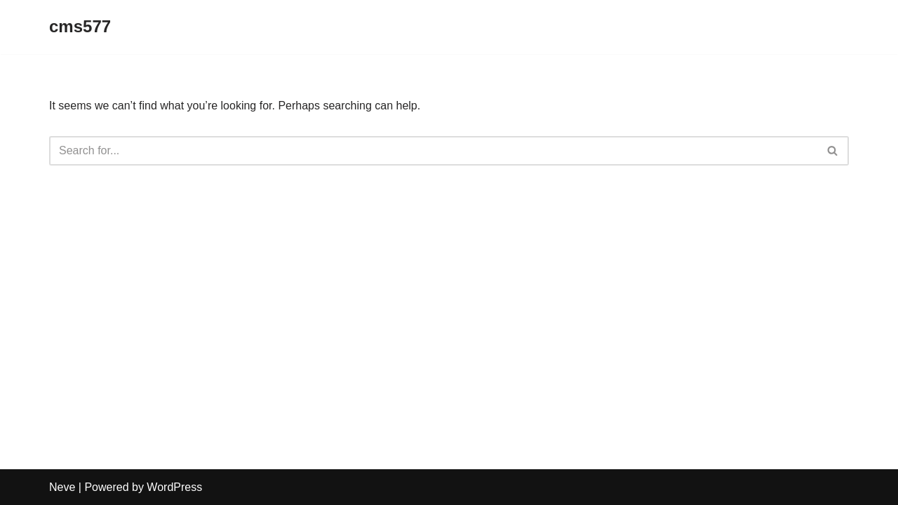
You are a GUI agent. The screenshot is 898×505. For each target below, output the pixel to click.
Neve (62, 487)
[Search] (433, 151)
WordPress (174, 487)
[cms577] (80, 27)
